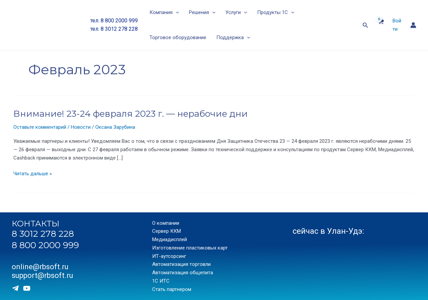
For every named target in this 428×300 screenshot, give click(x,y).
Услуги (236, 12)
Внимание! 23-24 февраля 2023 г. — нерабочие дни (130, 113)
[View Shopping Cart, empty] (380, 25)
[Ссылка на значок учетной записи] (413, 25)
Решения (202, 12)
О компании (165, 223)
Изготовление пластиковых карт (190, 248)
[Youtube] (26, 288)
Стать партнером (171, 289)
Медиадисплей (169, 239)
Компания (164, 12)
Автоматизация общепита (182, 273)
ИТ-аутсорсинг (169, 256)
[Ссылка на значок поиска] (365, 25)
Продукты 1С (275, 12)
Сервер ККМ (166, 231)
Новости (81, 127)
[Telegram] (15, 288)
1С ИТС (161, 281)
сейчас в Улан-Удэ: (328, 231)
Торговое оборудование (177, 37)
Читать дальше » (32, 174)
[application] (176, 12)
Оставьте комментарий (39, 127)
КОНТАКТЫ (36, 223)
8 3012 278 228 (43, 233)
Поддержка (233, 37)
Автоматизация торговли (181, 264)
